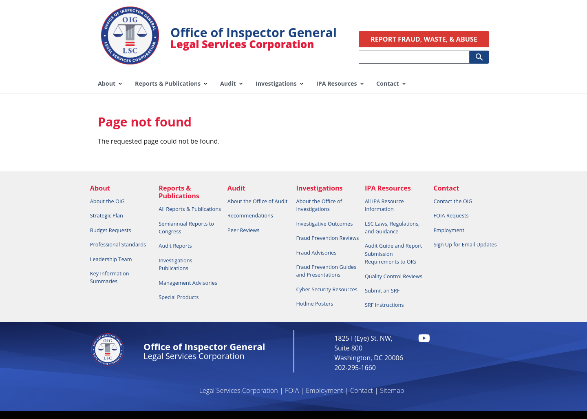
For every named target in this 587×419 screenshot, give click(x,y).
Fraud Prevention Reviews (327, 238)
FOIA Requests (450, 215)
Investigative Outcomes (324, 223)
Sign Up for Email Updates (465, 244)
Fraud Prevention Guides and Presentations (326, 270)
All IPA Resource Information (384, 205)
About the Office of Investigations (319, 205)
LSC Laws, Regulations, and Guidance (392, 227)
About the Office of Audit (257, 201)
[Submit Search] (479, 57)
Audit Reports (175, 245)
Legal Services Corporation (238, 390)
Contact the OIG (452, 201)
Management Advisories (188, 282)
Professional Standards (118, 244)
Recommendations (250, 215)
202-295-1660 (355, 367)
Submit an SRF (382, 290)
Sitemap (392, 390)
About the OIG (107, 201)
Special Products (179, 297)
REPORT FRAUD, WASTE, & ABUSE (424, 39)
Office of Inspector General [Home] (253, 32)
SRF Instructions (384, 304)
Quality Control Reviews (393, 276)
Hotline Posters (314, 303)
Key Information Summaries (109, 277)
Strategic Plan (106, 215)
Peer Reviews (243, 230)
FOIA (292, 390)
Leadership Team (111, 259)
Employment (448, 230)
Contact (361, 390)
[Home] (130, 59)
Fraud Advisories (316, 252)
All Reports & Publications (190, 209)
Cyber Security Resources (326, 289)
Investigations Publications (175, 264)
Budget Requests (110, 230)
